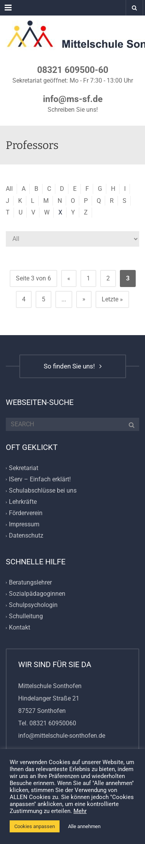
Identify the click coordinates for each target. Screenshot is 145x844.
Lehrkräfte (23, 501)
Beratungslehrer (30, 582)
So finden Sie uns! (73, 366)
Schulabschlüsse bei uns (43, 490)
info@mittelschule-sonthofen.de (61, 735)
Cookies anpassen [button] (34, 826)
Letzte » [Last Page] (112, 299)
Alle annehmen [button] (84, 826)
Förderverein (26, 513)
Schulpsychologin (33, 605)
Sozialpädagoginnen (37, 593)
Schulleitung (26, 616)
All (9, 188)
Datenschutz (26, 536)
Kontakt (19, 627)
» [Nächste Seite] (83, 299)
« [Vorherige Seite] (68, 278)
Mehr (80, 811)
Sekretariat (23, 468)
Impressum (24, 524)
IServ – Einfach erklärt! (40, 479)
